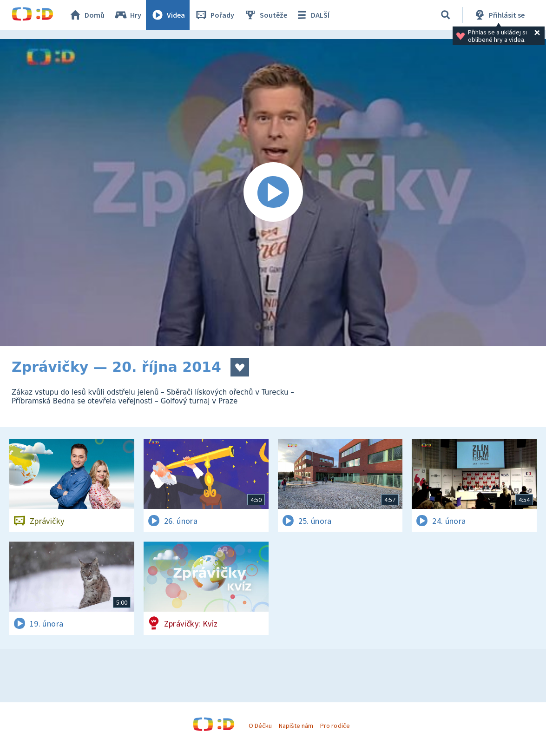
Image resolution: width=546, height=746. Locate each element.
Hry (127, 15)
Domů (86, 15)
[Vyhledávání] (445, 15)
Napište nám (296, 725)
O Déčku (260, 725)
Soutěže (265, 15)
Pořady (214, 15)
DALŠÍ (312, 15)
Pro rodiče (334, 725)
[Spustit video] (273, 192)
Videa (168, 15)
